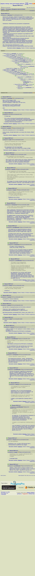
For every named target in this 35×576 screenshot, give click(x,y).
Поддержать (25, 493)
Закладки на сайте (5, 492)
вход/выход (26, 3)
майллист (22, 3)
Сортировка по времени (27, 92)
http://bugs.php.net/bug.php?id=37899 (11, 101)
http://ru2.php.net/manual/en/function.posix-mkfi (21, 42)
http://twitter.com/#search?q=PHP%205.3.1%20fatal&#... (19, 331)
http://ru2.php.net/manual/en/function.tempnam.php (15, 38)
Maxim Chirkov (31, 492)
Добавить (19, 493)
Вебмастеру (32, 493)
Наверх (23, 109)
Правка (22, 48)
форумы (3, 3)
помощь (7, 3)
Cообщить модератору (30, 48)
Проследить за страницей (4, 494)
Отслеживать (32, 10)
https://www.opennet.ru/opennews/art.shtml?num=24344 (20, 46)
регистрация (16, 3)
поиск (11, 3)
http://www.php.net (16, 19)
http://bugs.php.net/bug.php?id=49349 (11, 105)
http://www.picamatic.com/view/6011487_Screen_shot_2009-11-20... (18, 312)
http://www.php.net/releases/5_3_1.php (12, 18)
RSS (34, 92)
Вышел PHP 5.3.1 (7, 53)
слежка (30, 3)
